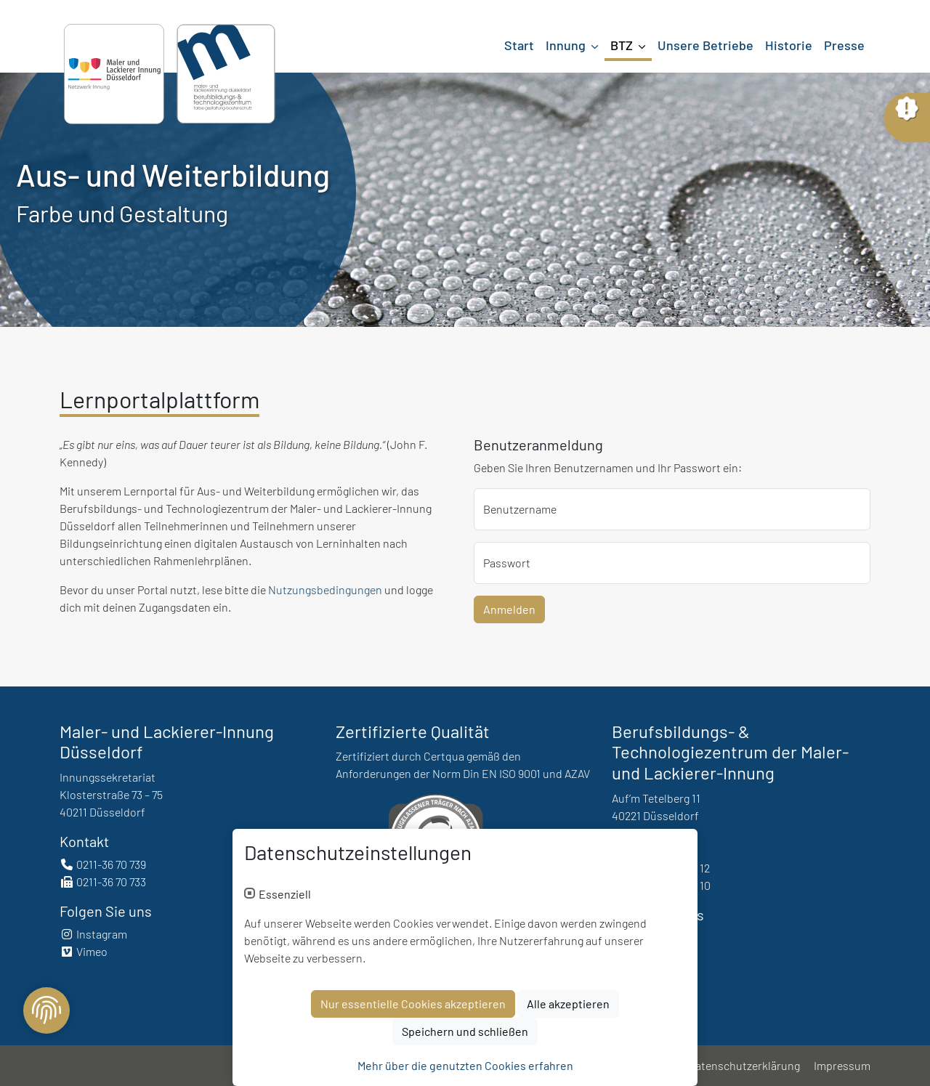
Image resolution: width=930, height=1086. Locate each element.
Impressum (842, 1065)
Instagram (93, 934)
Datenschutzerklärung (744, 1065)
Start (519, 45)
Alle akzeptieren (568, 1003)
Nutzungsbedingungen (325, 589)
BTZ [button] (623, 45)
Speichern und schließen (465, 1031)
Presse (844, 45)
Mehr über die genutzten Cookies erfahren (465, 1065)
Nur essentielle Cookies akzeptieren (413, 1003)
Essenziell (285, 894)
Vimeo (84, 951)
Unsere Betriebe (705, 45)
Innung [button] (567, 45)
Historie (788, 45)
